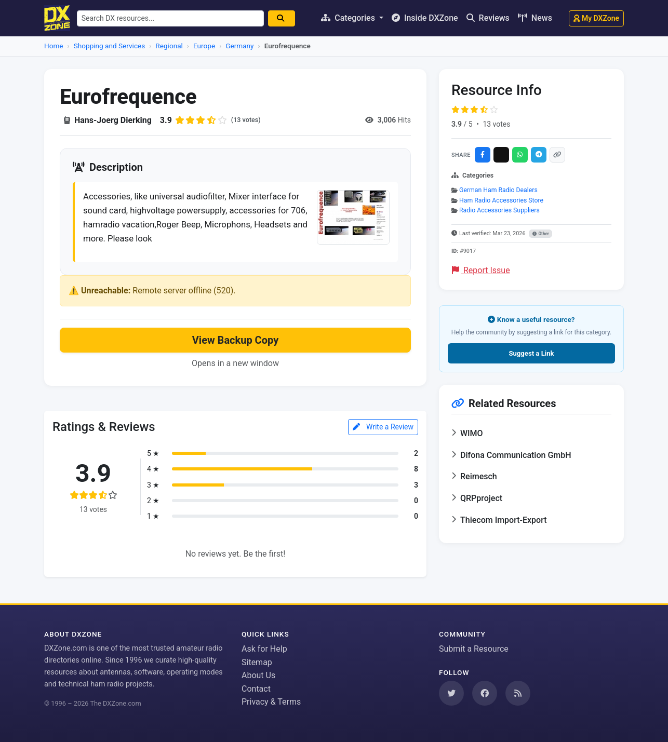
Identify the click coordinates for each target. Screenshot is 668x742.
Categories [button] (349, 18)
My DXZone (596, 18)
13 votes (496, 124)
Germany (239, 46)
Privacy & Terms (271, 702)
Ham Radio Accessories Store (501, 200)
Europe (204, 46)
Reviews (488, 18)
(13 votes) (247, 120)
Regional (168, 46)
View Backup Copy (235, 346)
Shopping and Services (109, 46)
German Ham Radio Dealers (498, 190)
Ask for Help (264, 649)
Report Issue (481, 270)
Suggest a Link (531, 353)
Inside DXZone (425, 18)
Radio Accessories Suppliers (499, 210)
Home (53, 46)
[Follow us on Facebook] (484, 693)
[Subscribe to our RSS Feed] (517, 693)
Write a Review (383, 432)
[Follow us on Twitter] (451, 693)
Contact (256, 689)
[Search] (287, 18)
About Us (258, 676)
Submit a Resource (474, 649)
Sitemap (257, 662)
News (535, 18)
